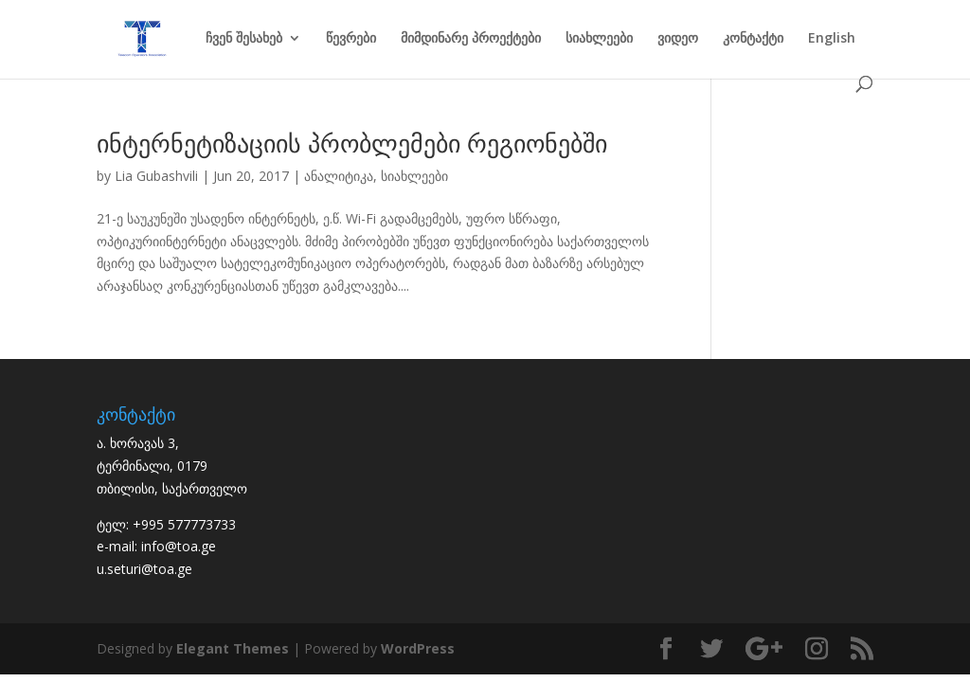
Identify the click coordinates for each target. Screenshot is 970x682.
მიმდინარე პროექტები (471, 38)
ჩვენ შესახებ (244, 38)
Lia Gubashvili (156, 176)
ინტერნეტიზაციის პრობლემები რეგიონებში (352, 143)
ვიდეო (677, 38)
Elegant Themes (232, 648)
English (831, 38)
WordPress (418, 648)
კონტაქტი (753, 38)
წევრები (351, 38)
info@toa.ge (178, 546)
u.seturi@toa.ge (144, 569)
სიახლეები (599, 38)
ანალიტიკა (338, 176)
